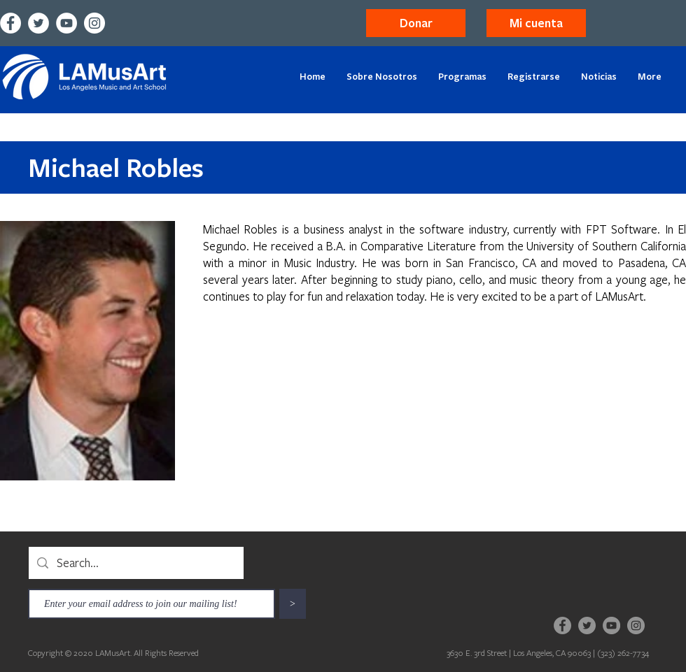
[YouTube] (66, 23)
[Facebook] (10, 23)
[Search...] (135, 563)
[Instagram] (94, 23)
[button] (536, 23)
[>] (292, 604)
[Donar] (415, 23)
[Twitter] (38, 23)
